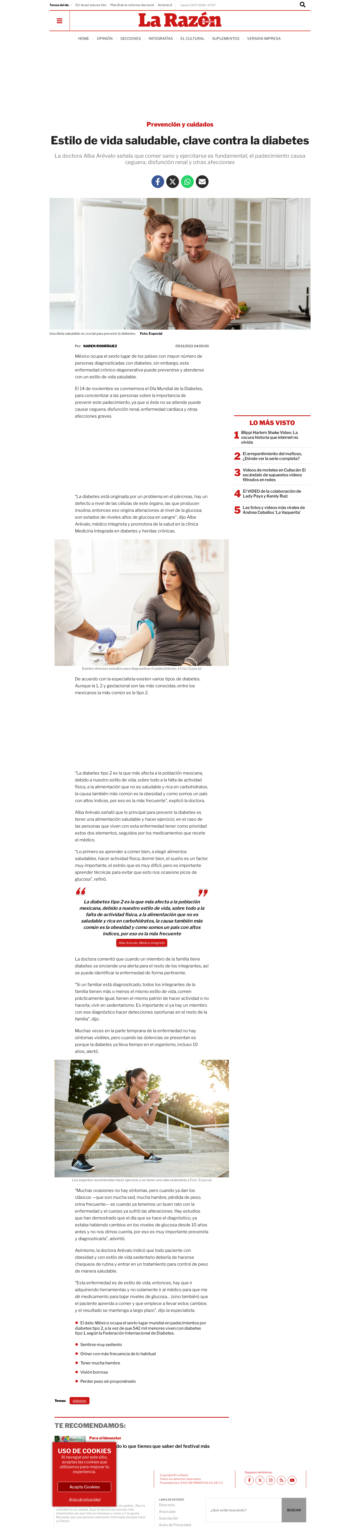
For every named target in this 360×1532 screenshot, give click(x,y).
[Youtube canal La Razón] (292, 1480)
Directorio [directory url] (167, 1505)
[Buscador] (302, 5)
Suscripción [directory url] (168, 1518)
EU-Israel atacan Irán (90, 5)
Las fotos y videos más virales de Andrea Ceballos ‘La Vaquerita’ (274, 510)
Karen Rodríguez (100, 346)
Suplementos (225, 38)
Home (83, 38)
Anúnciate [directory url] (167, 1511)
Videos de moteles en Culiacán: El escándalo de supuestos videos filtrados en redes (274, 475)
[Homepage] (180, 19)
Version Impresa (264, 38)
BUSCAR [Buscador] (294, 1510)
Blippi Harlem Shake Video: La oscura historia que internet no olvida (269, 437)
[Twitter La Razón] (172, 181)
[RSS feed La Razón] (281, 1480)
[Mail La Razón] (202, 181)
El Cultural (192, 38)
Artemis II (165, 5)
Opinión (105, 38)
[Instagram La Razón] (270, 1480)
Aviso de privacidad (84, 1499)
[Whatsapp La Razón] (187, 181)
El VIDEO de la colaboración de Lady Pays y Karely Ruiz (272, 494)
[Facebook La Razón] (157, 181)
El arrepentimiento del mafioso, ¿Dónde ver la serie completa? (272, 456)
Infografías (161, 38)
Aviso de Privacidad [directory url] (175, 1525)
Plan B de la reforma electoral (132, 5)
